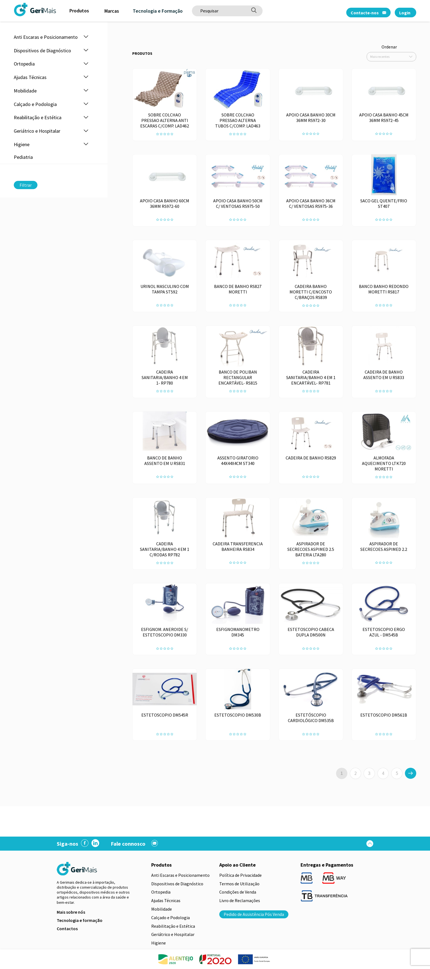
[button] (86, 37)
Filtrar (26, 185)
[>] (410, 773)
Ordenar (389, 47)
